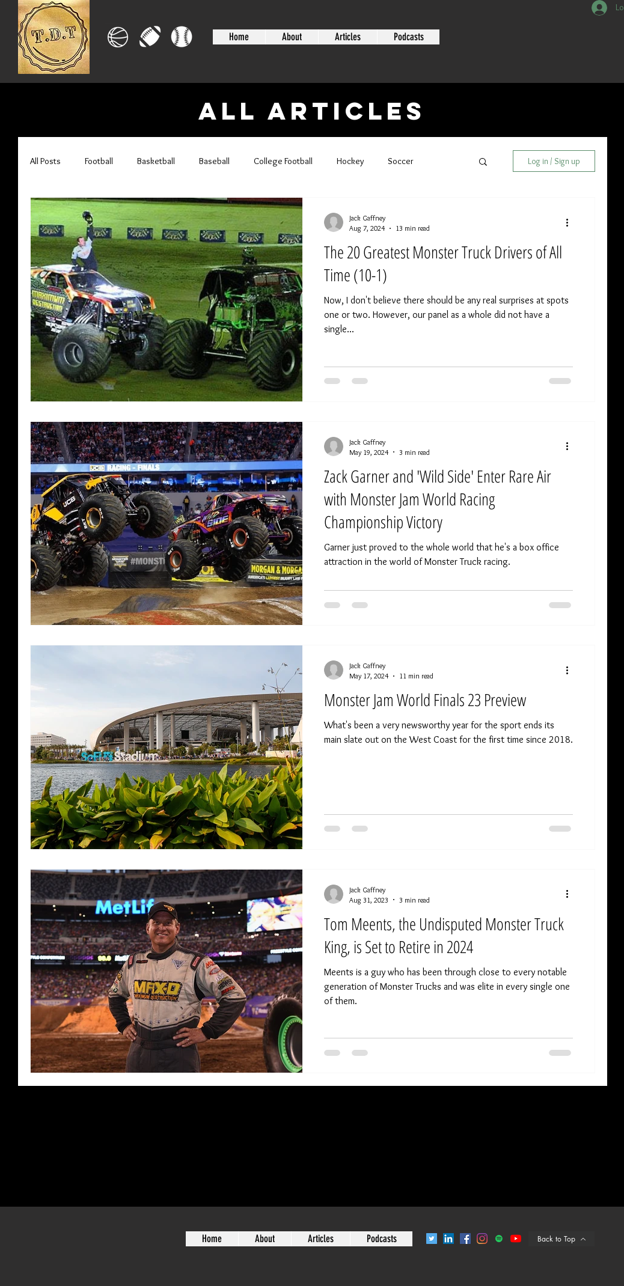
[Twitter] (431, 1238)
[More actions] (571, 222)
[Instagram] (482, 1238)
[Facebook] (465, 1238)
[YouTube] (515, 1238)
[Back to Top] (561, 1238)
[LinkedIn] (448, 1238)
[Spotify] (499, 1238)
